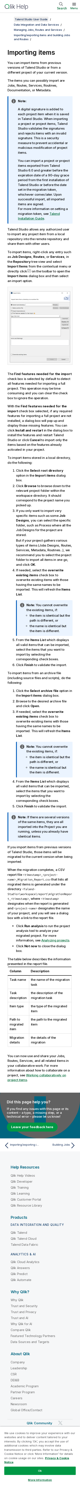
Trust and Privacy (23, 1312)
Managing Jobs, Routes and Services (38, 29)
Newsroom (19, 1404)
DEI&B (15, 1380)
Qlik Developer (21, 1181)
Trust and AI (19, 1318)
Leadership (19, 1368)
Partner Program (23, 1392)
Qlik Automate (21, 1280)
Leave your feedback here (32, 1127)
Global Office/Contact (26, 1410)
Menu (74, 8)
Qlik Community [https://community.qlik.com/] (39, 1423)
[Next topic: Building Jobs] (59, 1145)
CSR (14, 1374)
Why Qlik (17, 1300)
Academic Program (25, 1386)
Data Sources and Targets (30, 1342)
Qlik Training (20, 1187)
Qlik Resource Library (26, 1205)
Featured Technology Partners (33, 1336)
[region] (40, 1455)
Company (18, 1362)
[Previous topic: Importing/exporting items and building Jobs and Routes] (21, 1145)
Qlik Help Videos (23, 1175)
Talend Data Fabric (24, 1244)
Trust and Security (24, 1306)
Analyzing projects (55, 940)
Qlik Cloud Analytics (25, 1262)
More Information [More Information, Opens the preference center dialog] (40, 1480)
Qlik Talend (19, 1232)
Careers (16, 1398)
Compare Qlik (21, 1330)
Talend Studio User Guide (31, 19)
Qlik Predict (19, 1274)
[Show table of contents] (8, 19)
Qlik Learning (20, 1193)
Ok (40, 1470)
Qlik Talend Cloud (23, 1238)
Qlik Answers (20, 1268)
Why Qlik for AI (21, 1324)
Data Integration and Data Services (36, 24)
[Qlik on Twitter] (60, 1423)
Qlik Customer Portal (26, 1199)
